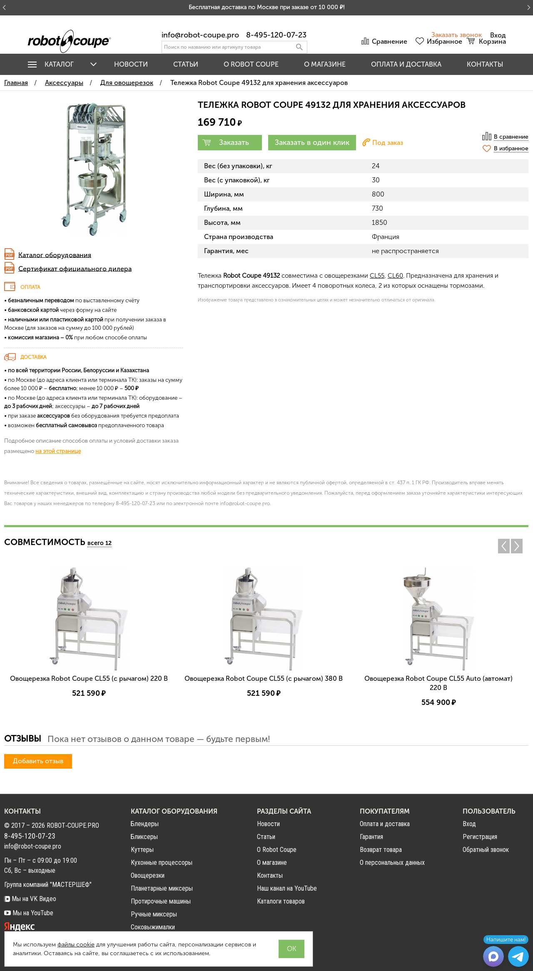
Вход (469, 824)
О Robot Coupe (276, 850)
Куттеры (142, 850)
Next (519, 546)
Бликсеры (144, 837)
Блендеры (145, 824)
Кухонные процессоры (161, 862)
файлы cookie (76, 944)
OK (291, 949)
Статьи (185, 64)
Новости (131, 64)
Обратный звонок (486, 850)
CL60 (395, 275)
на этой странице (58, 451)
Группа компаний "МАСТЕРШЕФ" (48, 885)
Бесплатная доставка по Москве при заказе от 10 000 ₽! (267, 7)
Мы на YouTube (28, 913)
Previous (504, 546)
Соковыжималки (153, 927)
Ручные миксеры (154, 914)
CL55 (377, 275)
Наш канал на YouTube (287, 888)
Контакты (485, 64)
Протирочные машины (161, 901)
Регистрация (480, 837)
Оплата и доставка (406, 64)
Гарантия (371, 837)
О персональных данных (392, 862)
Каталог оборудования (54, 255)
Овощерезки (147, 875)
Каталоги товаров (281, 901)
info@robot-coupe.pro (200, 35)
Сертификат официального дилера (75, 268)
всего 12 (99, 543)
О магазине (325, 64)
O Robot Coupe (251, 64)
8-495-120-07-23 (276, 35)
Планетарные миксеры (162, 888)
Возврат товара (381, 850)
